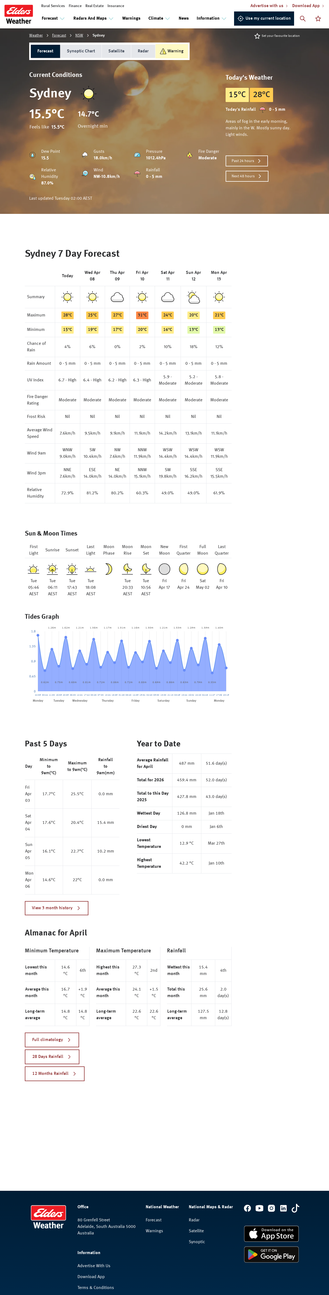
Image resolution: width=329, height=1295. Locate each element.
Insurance (115, 6)
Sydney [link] (98, 35)
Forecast (59, 35)
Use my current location (264, 18)
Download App (91, 1277)
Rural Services (53, 6)
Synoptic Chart (81, 51)
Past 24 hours (247, 161)
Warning (172, 51)
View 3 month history (56, 908)
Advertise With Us (93, 1266)
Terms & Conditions (95, 1288)
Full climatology (52, 1040)
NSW (79, 35)
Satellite (116, 51)
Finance (75, 6)
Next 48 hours (247, 176)
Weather (36, 35)
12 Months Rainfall (54, 1073)
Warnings (131, 18)
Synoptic (197, 1242)
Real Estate (94, 6)
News (184, 18)
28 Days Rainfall (52, 1057)
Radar (143, 51)
